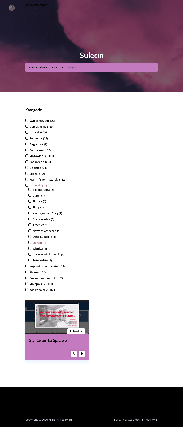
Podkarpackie (41, 162)
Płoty (38, 207)
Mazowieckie (42, 156)
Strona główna (37, 67)
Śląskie (38, 272)
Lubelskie (38, 132)
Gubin (39, 195)
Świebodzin (42, 260)
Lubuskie (57, 67)
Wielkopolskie (42, 290)
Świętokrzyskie (42, 120)
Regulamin (151, 419)
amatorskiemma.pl (37, 5)
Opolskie (38, 168)
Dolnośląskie (41, 126)
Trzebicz (40, 225)
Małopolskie (41, 284)
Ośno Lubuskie (44, 237)
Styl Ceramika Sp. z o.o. (48, 340)
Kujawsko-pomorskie (47, 266)
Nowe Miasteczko (46, 231)
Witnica (40, 248)
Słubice (39, 201)
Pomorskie (40, 150)
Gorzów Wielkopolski (48, 254)
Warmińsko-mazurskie (47, 179)
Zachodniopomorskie (46, 278)
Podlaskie (39, 138)
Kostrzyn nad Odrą (47, 213)
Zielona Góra (43, 189)
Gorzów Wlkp (43, 219)
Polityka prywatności (127, 419)
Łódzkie (37, 174)
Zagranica (38, 144)
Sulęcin (39, 243)
